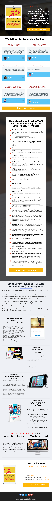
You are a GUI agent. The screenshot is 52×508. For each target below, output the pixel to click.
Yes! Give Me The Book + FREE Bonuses (36, 485)
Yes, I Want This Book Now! (38, 29)
